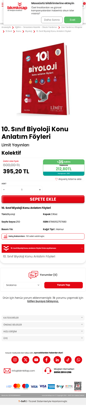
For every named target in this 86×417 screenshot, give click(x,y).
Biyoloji (28, 31)
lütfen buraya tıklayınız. (43, 301)
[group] (43, 79)
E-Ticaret (31, 401)
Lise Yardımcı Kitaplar (71, 27)
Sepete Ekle (43, 199)
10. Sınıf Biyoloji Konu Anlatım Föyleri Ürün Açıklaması (43, 248)
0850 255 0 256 (62, 372)
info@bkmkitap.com (23, 370)
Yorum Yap (63, 284)
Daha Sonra (52, 20)
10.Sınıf (9, 31)
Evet (72, 20)
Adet (4, 183)
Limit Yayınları (15, 145)
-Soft (22, 401)
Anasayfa (6, 27)
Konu (18, 31)
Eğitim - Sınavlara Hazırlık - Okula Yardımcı (36, 27)
